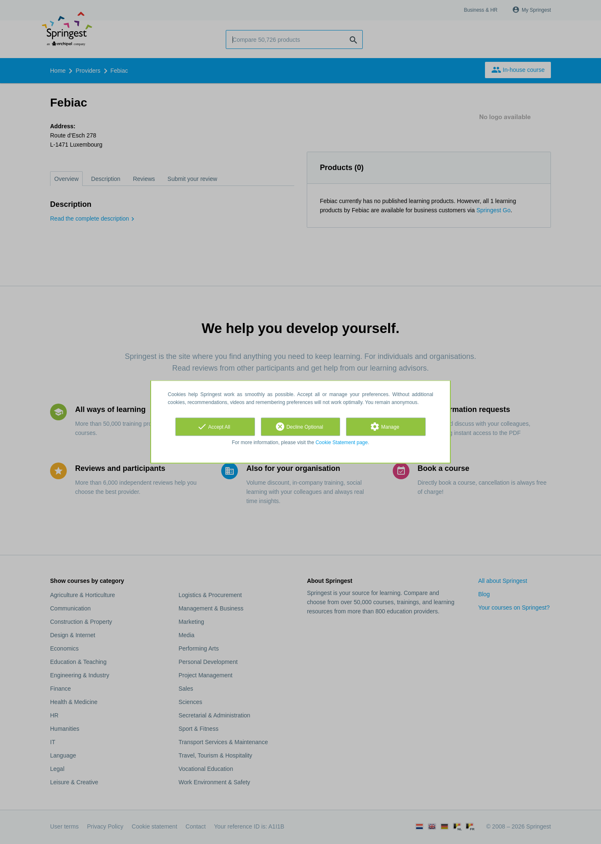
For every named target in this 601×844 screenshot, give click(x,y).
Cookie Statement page (342, 442)
